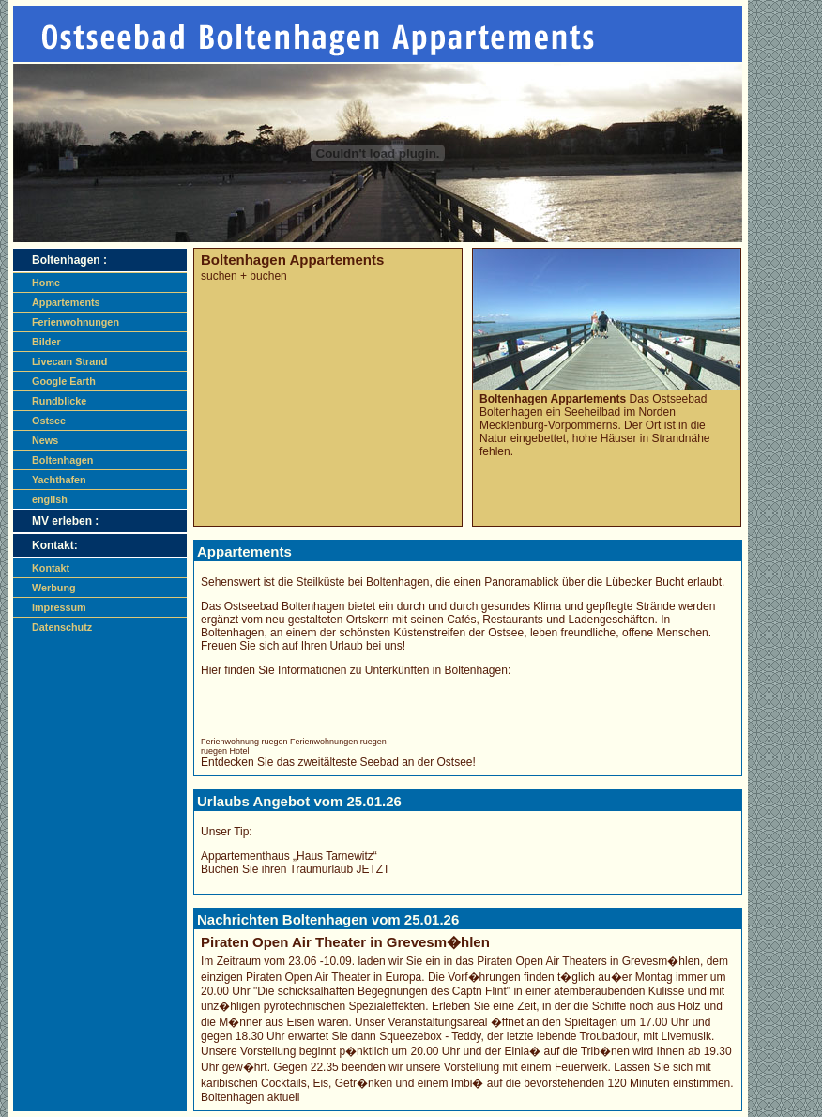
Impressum (59, 607)
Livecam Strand (69, 361)
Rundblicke (59, 400)
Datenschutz (62, 627)
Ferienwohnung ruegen (244, 741)
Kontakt (50, 568)
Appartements (66, 302)
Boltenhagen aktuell (250, 1097)
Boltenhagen (62, 460)
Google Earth (64, 381)
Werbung (54, 587)
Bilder (46, 341)
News (45, 440)
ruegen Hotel (225, 751)
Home (46, 282)
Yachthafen (59, 479)
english (50, 499)
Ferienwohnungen (75, 322)
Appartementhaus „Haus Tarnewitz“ (289, 856)
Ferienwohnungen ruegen (338, 741)
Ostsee (49, 420)
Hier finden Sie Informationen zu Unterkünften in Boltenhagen (354, 670)
